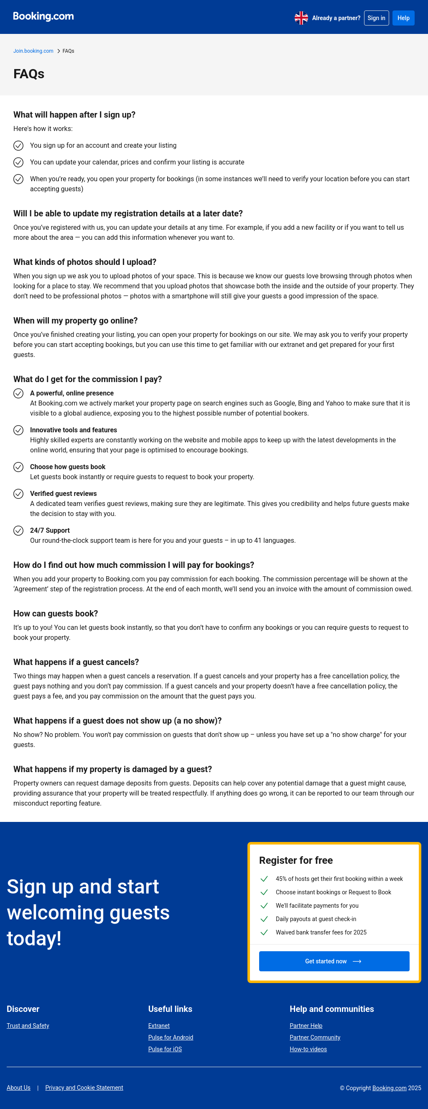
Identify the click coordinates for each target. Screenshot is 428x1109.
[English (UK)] (301, 18)
